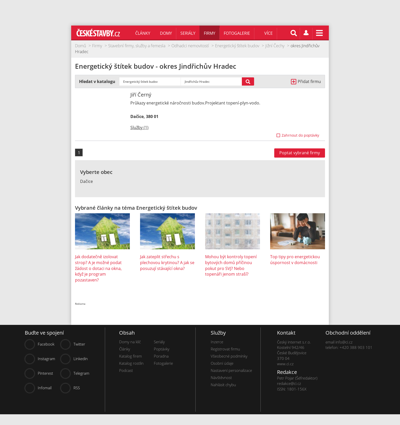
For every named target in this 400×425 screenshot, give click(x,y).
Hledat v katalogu (97, 81)
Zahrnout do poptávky (300, 135)
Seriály (187, 33)
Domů (80, 46)
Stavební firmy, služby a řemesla (136, 46)
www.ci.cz (285, 363)
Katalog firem (130, 356)
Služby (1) (139, 127)
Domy (166, 33)
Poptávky (161, 348)
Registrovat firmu (225, 348)
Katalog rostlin (131, 363)
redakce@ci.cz (289, 383)
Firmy (209, 33)
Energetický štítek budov (237, 46)
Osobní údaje (222, 363)
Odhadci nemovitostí (190, 46)
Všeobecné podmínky (229, 356)
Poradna (161, 356)
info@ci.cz (344, 342)
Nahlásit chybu (223, 384)
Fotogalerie (237, 33)
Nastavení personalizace (231, 370)
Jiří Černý (140, 94)
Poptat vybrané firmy (299, 153)
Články (142, 33)
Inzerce (217, 341)
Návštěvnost (221, 377)
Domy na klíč (130, 341)
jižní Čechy (274, 46)
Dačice (86, 181)
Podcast (126, 370)
